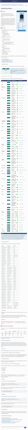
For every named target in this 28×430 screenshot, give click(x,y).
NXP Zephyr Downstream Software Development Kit (10, 418)
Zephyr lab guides (19, 419)
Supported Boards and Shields (10, 4)
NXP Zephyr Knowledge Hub (6, 420)
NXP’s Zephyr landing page (6, 421)
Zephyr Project (14, 1)
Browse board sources (22, 30)
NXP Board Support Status (6, 417)
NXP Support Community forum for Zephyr (8, 422)
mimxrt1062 (23, 28)
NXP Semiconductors (18, 4)
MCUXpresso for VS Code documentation (8, 419)
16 (17, 109)
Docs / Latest (3, 4)
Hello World (11, 381)
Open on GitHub (11, 5)
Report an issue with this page (19, 5)
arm (22, 27)
